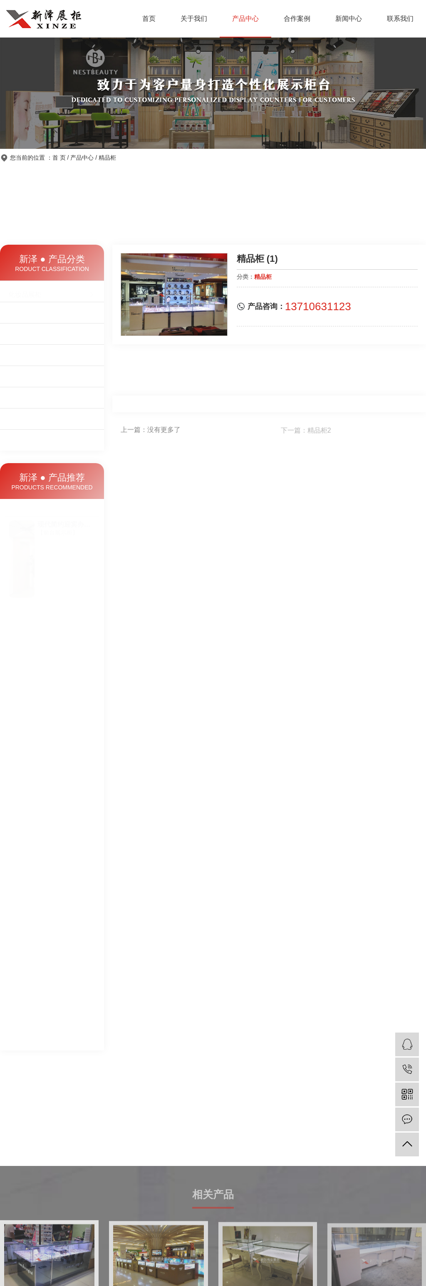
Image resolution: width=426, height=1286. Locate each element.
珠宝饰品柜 (52, 313)
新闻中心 (348, 18)
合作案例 (297, 18)
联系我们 (400, 18)
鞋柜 (52, 380)
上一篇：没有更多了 (151, 431)
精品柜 (107, 157)
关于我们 (194, 18)
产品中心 (245, 18)
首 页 (59, 157)
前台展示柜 (52, 334)
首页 (149, 18)
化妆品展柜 (52, 292)
